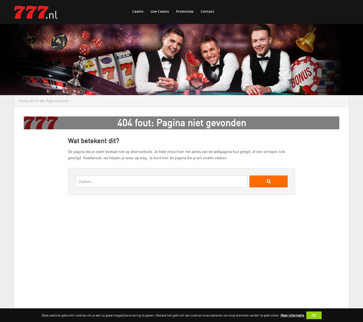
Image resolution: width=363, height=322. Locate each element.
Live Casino (160, 11)
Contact (207, 11)
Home (23, 101)
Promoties (184, 11)
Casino (137, 11)
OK (314, 315)
